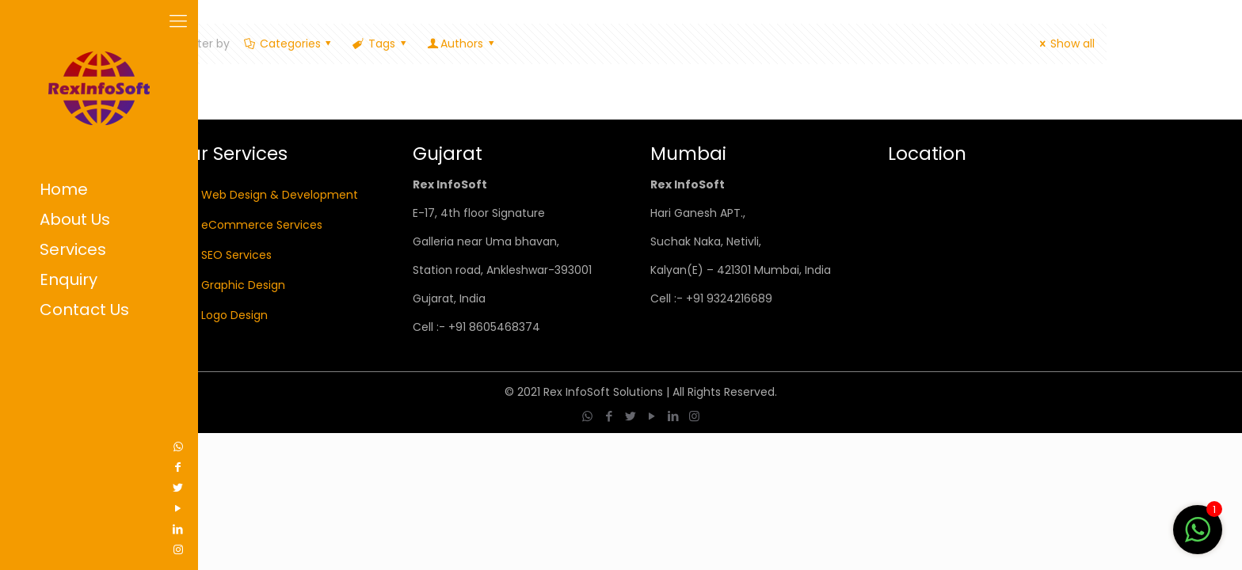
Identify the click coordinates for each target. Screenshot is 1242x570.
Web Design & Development (279, 195)
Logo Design (234, 315)
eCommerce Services (261, 225)
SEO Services (236, 255)
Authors (461, 43)
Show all (1064, 43)
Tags (380, 43)
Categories (289, 43)
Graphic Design (243, 285)
